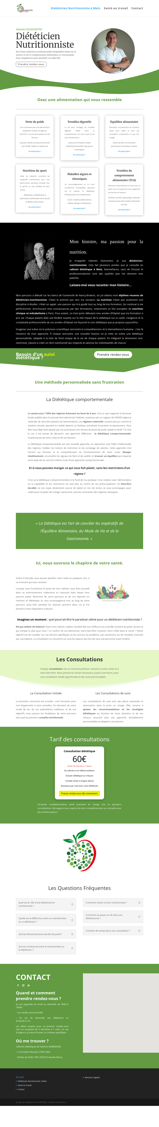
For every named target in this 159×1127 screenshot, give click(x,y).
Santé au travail (116, 8)
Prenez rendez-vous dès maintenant (79, 793)
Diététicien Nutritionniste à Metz (75, 8)
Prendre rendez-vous (31, 64)
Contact (137, 8)
